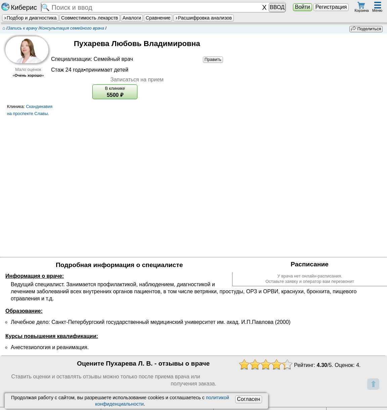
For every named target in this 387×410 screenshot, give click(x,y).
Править (213, 59)
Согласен (248, 399)
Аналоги (132, 18)
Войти (302, 7)
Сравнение (158, 18)
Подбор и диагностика (30, 18)
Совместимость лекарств (89, 18)
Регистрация (331, 7)
